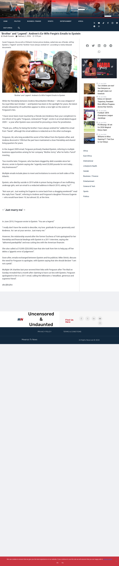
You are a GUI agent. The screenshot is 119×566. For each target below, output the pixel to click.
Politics (17, 21)
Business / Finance (34, 21)
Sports (50, 21)
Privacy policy (107, 559)
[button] (19, 28)
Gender (86, 171)
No (63, 563)
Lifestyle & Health (90, 166)
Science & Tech (89, 186)
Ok (57, 563)
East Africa (7, 28)
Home (5, 21)
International (88, 161)
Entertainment (65, 21)
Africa (80, 21)
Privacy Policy (44, 332)
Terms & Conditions (72, 332)
